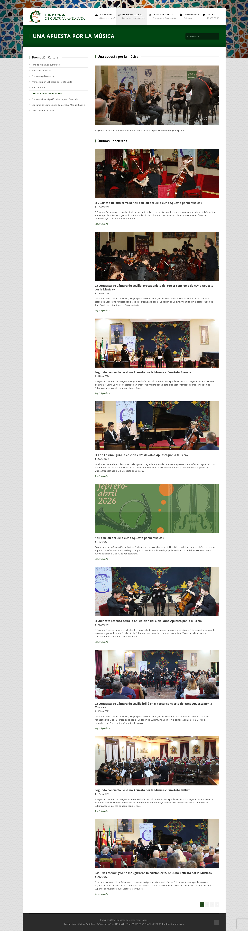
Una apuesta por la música (47, 93)
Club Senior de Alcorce (43, 110)
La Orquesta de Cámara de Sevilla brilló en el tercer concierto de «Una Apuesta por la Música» (153, 705)
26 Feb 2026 (103, 459)
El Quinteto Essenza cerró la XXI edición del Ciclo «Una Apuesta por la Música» (149, 621)
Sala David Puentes (41, 70)
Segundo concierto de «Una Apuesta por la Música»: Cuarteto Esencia (143, 372)
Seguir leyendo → (102, 223)
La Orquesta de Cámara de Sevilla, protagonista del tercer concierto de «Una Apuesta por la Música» (154, 287)
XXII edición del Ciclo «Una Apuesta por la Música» (129, 538)
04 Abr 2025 (103, 625)
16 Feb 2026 (103, 542)
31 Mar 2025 (103, 711)
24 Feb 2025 (103, 877)
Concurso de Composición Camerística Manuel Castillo (58, 104)
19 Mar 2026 (103, 293)
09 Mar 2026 (103, 376)
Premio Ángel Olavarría (43, 76)
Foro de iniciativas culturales (46, 64)
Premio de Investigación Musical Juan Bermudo (55, 99)
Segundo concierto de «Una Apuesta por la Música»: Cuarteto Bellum (143, 790)
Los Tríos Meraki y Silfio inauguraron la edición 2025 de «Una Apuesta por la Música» (153, 873)
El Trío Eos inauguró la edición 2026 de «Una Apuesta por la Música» (142, 455)
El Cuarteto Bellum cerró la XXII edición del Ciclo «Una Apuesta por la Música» (148, 203)
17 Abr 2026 (103, 207)
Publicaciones (38, 87)
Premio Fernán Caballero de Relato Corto (52, 81)
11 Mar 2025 (103, 794)
